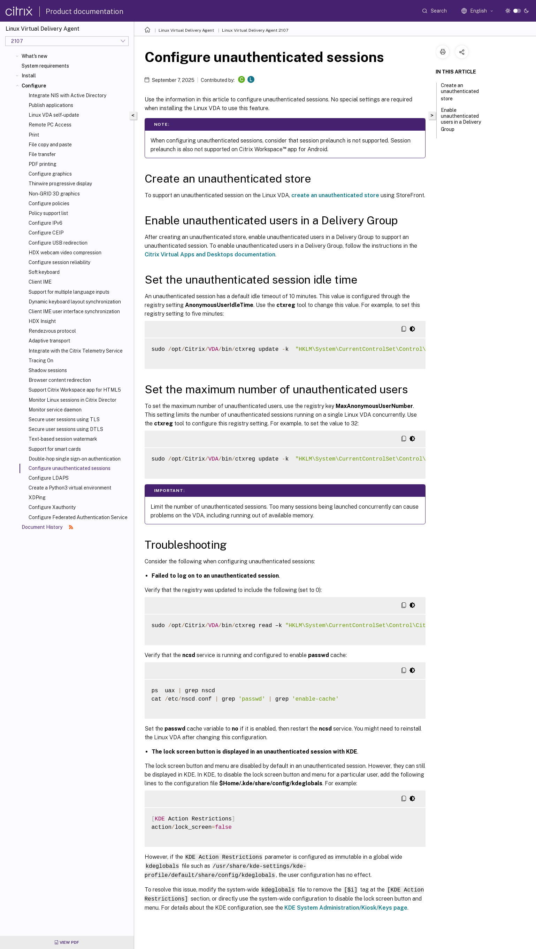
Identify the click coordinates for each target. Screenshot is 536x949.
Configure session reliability (59, 262)
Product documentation (84, 11)
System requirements (45, 66)
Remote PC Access (50, 125)
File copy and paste (50, 144)
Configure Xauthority (52, 507)
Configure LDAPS (49, 478)
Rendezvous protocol (52, 331)
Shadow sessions (48, 370)
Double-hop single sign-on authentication (75, 459)
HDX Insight (42, 321)
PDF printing (42, 164)
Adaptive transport (49, 341)
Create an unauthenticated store (460, 92)
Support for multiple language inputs (69, 292)
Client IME (40, 282)
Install (29, 75)
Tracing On (41, 360)
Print (34, 135)
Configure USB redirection (58, 243)
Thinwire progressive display (60, 183)
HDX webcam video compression (65, 252)
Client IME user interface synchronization (74, 311)
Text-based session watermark (63, 439)
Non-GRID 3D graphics (54, 193)
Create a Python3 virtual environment (70, 488)
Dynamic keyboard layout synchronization (75, 301)
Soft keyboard (44, 272)
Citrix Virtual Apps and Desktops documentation (210, 254)
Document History (47, 527)
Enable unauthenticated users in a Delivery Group (461, 119)
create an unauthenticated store (335, 195)
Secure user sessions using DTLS (66, 429)
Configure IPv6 (45, 223)
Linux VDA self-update (54, 115)
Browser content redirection (60, 380)
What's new (34, 56)
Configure (34, 85)
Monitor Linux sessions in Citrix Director (72, 400)
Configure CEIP (46, 233)
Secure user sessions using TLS (64, 419)
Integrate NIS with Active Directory (67, 95)
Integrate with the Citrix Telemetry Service (76, 351)
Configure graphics (50, 174)
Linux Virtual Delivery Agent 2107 (255, 30)
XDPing (37, 497)
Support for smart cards (55, 449)
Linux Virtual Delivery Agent (186, 30)
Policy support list (48, 213)
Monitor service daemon (55, 409)
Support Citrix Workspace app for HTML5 (75, 390)
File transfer (42, 154)
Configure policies (49, 203)
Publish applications (51, 105)
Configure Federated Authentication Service (78, 517)
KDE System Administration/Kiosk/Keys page (345, 906)
